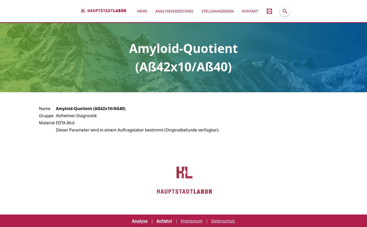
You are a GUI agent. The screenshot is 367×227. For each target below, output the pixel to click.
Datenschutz (223, 221)
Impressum (192, 221)
